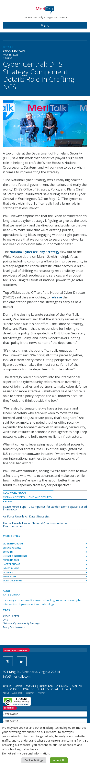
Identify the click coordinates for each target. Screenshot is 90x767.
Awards (28, 689)
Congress (8, 552)
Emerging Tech (11, 560)
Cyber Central (11, 616)
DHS (5, 619)
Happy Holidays (11, 564)
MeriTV (77, 686)
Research (46, 686)
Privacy (41, 693)
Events (31, 686)
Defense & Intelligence (15, 556)
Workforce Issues (12, 580)
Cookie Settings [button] (34, 760)
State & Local (48, 689)
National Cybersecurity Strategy (21, 623)
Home (7, 686)
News (18, 686)
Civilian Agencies (14, 497)
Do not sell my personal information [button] (25, 753)
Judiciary (8, 572)
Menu (45, 25)
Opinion (62, 686)
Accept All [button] (58, 760)
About (6, 693)
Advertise (17, 693)
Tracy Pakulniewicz (14, 627)
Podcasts (12, 689)
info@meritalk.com (16, 676)
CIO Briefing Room (13, 543)
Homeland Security (39, 497)
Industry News (11, 568)
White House (9, 576)
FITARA (66, 689)
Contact (30, 693)
